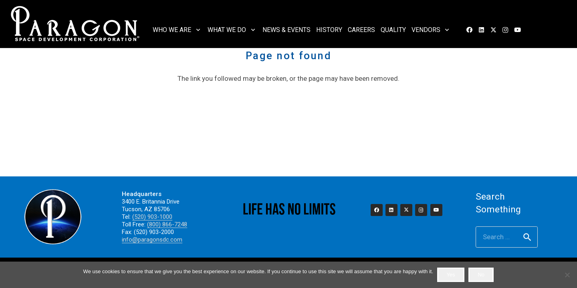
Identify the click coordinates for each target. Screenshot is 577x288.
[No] (567, 275)
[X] (493, 30)
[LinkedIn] (481, 30)
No (481, 275)
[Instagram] (505, 30)
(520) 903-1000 (152, 216)
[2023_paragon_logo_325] (75, 24)
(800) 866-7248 (167, 224)
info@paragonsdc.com (152, 239)
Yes (450, 275)
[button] (196, 30)
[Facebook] (469, 30)
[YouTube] (517, 30)
